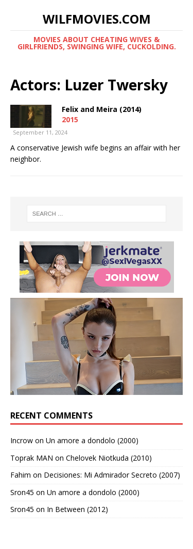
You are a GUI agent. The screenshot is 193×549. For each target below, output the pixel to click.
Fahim (20, 475)
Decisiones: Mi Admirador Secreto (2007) (112, 475)
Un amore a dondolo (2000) (92, 440)
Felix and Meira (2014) (102, 109)
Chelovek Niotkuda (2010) (109, 458)
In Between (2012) (77, 509)
